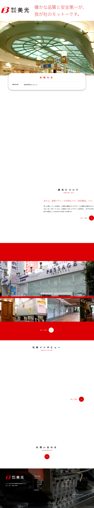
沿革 (38, 486)
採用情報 (66, 480)
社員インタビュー (69, 478)
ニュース (64, 484)
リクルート (65, 476)
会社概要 (39, 484)
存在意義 (39, 482)
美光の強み (37, 476)
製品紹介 (36, 490)
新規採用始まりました (30, 84)
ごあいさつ (40, 480)
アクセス (39, 488)
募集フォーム (68, 482)
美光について (38, 478)
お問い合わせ (65, 486)
